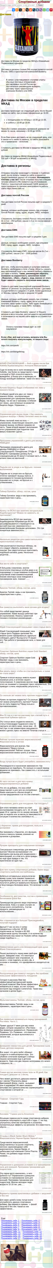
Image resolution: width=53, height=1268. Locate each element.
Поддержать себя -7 (10, 1227)
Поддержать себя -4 (31, 1223)
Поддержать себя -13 (10, 1234)
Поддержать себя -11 (10, 1232)
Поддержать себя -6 (31, 1225)
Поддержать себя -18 (32, 1238)
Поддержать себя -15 (10, 1236)
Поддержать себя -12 (32, 1232)
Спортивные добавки (36, 1)
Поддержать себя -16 (32, 1236)
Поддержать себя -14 (32, 1234)
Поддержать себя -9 (10, 1229)
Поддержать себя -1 (10, 1221)
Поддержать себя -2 (31, 1221)
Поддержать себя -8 (31, 1227)
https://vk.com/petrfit (10, 345)
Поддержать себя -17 (10, 1238)
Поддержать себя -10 (31, 1229)
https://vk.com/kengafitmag (12, 352)
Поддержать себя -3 (10, 1223)
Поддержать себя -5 (10, 1225)
